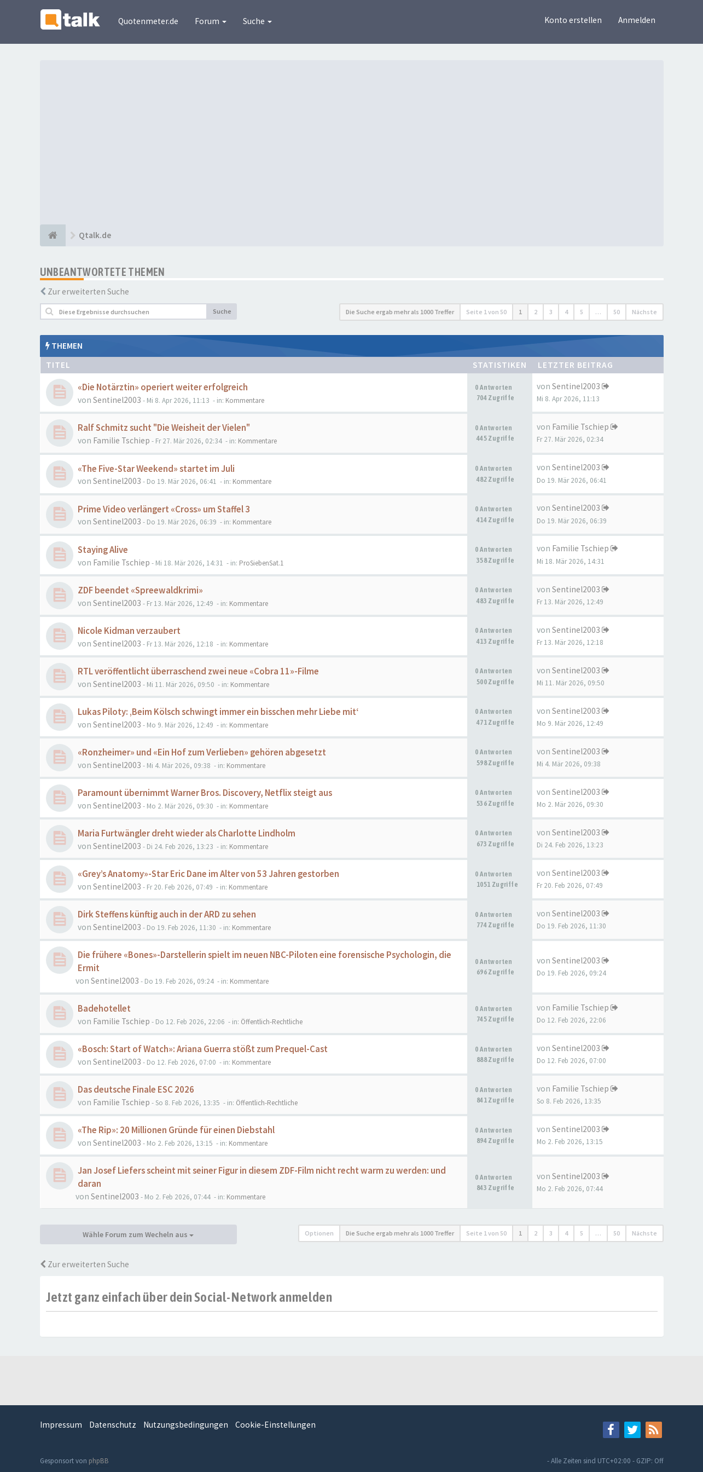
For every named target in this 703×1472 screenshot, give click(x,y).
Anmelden (636, 20)
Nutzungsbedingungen (185, 1424)
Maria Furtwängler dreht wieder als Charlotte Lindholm (186, 833)
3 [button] (551, 312)
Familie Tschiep (121, 440)
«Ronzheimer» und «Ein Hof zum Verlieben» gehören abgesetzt (202, 752)
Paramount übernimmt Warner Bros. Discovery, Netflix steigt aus (205, 793)
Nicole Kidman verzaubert (129, 631)
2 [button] (535, 312)
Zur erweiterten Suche (88, 291)
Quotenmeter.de (148, 21)
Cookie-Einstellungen (275, 1424)
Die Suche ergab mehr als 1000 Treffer (400, 312)
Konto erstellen (573, 20)
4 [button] (566, 312)
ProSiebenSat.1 (261, 563)
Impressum (61, 1424)
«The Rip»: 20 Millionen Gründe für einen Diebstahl (176, 1130)
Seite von (486, 312)
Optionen (319, 1233)
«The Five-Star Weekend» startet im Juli (156, 469)
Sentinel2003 (117, 400)
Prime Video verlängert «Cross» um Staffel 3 (164, 509)
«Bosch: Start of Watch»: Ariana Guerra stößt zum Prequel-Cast (203, 1049)
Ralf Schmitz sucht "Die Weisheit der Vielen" (164, 428)
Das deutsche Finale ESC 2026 (136, 1089)
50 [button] (616, 312)
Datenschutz (112, 1424)
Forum (210, 21)
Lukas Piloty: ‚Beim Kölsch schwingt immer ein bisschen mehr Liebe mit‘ (218, 712)
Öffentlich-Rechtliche (272, 1021)
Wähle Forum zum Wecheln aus (138, 1234)
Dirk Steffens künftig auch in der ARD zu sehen (167, 914)
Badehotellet (104, 1008)
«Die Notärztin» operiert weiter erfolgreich (163, 387)
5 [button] (581, 312)
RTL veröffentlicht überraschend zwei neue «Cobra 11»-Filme (198, 671)
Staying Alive (103, 550)
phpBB (99, 1460)
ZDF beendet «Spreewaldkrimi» (140, 590)
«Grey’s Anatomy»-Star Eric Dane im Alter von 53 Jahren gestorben (208, 874)
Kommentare (244, 400)
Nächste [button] (644, 312)
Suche (257, 21)
